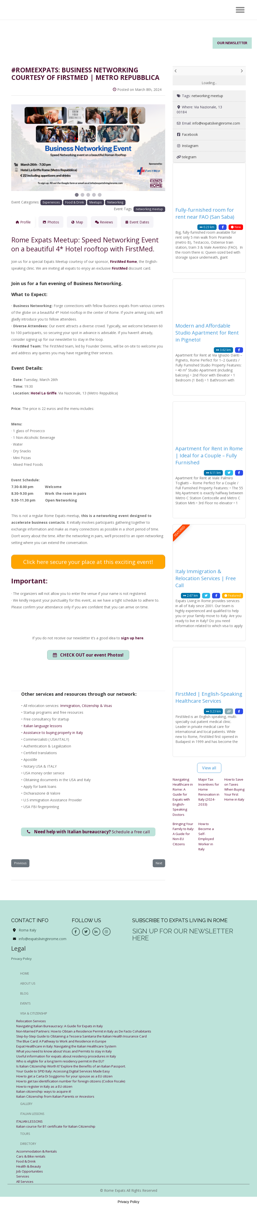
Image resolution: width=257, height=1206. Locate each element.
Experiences (51, 202)
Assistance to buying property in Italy (53, 731)
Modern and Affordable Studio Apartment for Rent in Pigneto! (207, 332)
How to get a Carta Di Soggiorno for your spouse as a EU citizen (68, 1075)
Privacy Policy (22, 958)
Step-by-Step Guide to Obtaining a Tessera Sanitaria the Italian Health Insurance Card (85, 1036)
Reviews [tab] (104, 222)
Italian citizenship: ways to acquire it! (45, 1090)
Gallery (26, 1103)
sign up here (132, 635)
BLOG (24, 993)
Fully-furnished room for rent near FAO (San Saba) (204, 213)
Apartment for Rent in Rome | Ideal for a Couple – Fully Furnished (209, 455)
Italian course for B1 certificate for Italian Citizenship (58, 1125)
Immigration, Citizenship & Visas (86, 704)
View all (209, 768)
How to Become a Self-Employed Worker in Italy (206, 836)
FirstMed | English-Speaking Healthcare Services (208, 697)
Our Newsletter (231, 43)
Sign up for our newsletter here (182, 934)
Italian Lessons (32, 1113)
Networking (115, 202)
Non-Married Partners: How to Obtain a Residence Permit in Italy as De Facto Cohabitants (89, 1031)
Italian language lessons (42, 724)
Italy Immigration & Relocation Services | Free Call (205, 578)
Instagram (190, 145)
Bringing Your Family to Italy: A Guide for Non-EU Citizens (182, 836)
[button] (22, 151)
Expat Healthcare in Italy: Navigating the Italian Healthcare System (69, 1045)
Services (22, 1175)
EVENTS (25, 1003)
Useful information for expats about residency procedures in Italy (68, 1055)
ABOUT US (27, 983)
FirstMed (120, 268)
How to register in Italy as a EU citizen (46, 1085)
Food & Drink (74, 202)
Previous (20, 863)
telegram (189, 157)
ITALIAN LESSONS (31, 1120)
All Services (25, 1180)
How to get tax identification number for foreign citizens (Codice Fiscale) (74, 1080)
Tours (25, 1133)
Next (159, 863)
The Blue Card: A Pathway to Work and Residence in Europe (64, 1040)
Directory (28, 1143)
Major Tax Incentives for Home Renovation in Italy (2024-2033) (208, 792)
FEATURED (179, 531)
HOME (24, 973)
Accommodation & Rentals (38, 1150)
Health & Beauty (29, 1165)
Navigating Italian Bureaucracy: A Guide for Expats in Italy (62, 1026)
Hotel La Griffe (44, 393)
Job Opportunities (30, 1170)
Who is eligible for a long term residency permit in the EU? (62, 1060)
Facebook (190, 134)
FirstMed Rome (123, 261)
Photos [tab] (51, 222)
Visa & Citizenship (33, 1013)
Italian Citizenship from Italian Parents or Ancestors (57, 1095)
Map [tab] (77, 222)
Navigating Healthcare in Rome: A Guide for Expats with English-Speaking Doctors (183, 797)
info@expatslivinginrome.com (216, 123)
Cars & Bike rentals (31, 1155)
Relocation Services (32, 1021)
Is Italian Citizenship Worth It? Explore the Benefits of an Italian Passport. (75, 1065)
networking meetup (149, 209)
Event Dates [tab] (137, 222)
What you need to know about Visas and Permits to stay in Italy (67, 1050)
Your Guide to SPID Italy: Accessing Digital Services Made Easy (66, 1070)
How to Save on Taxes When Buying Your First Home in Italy (235, 789)
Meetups (95, 202)
